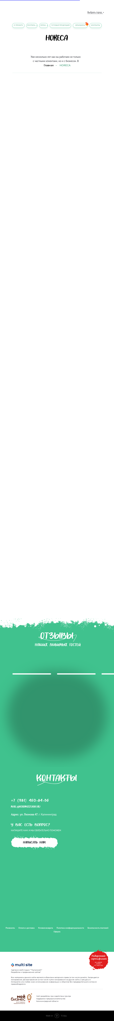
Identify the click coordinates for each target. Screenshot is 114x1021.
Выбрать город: (94, 12)
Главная (49, 65)
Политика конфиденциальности (70, 928)
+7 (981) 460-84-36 (30, 801)
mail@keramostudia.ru (25, 807)
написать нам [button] (34, 843)
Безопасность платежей (98, 928)
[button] (98, 956)
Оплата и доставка (26, 928)
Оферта (57, 932)
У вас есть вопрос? (30, 825)
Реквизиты (10, 928)
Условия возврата (45, 928)
